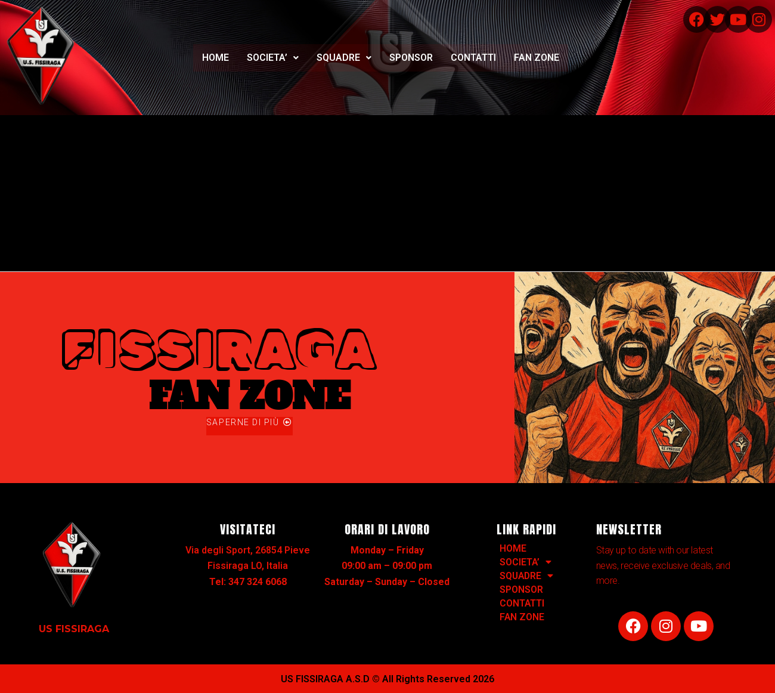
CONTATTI (473, 57)
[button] (273, 58)
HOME (215, 57)
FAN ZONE (536, 57)
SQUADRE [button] (344, 57)
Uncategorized (102, 180)
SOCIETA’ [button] (273, 57)
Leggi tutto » (30, 235)
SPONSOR (411, 57)
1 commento (29, 180)
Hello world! (40, 125)
